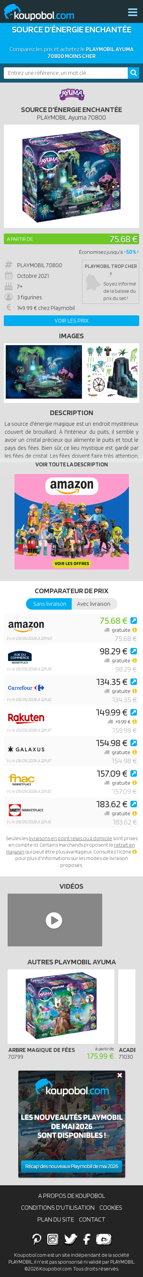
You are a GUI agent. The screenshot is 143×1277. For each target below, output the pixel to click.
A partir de (20, 239)
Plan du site (55, 1219)
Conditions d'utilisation (58, 1207)
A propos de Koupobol (71, 1195)
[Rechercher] (133, 73)
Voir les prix (71, 320)
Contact (92, 1219)
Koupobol (44, 12)
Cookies (111, 1207)
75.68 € (123, 239)
